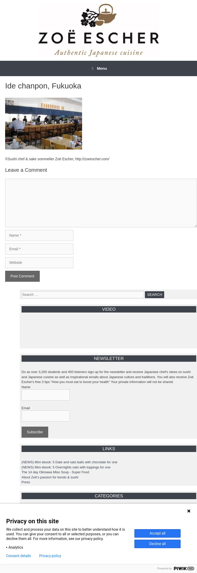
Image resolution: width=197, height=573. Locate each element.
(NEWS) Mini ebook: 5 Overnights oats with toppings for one (66, 467)
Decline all (157, 544)
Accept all (157, 533)
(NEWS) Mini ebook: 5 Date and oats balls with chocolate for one (69, 462)
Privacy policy (50, 556)
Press (26, 482)
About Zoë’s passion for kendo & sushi (50, 477)
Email (26, 408)
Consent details (18, 556)
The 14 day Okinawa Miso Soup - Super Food (55, 472)
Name (26, 387)
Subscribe (35, 432)
